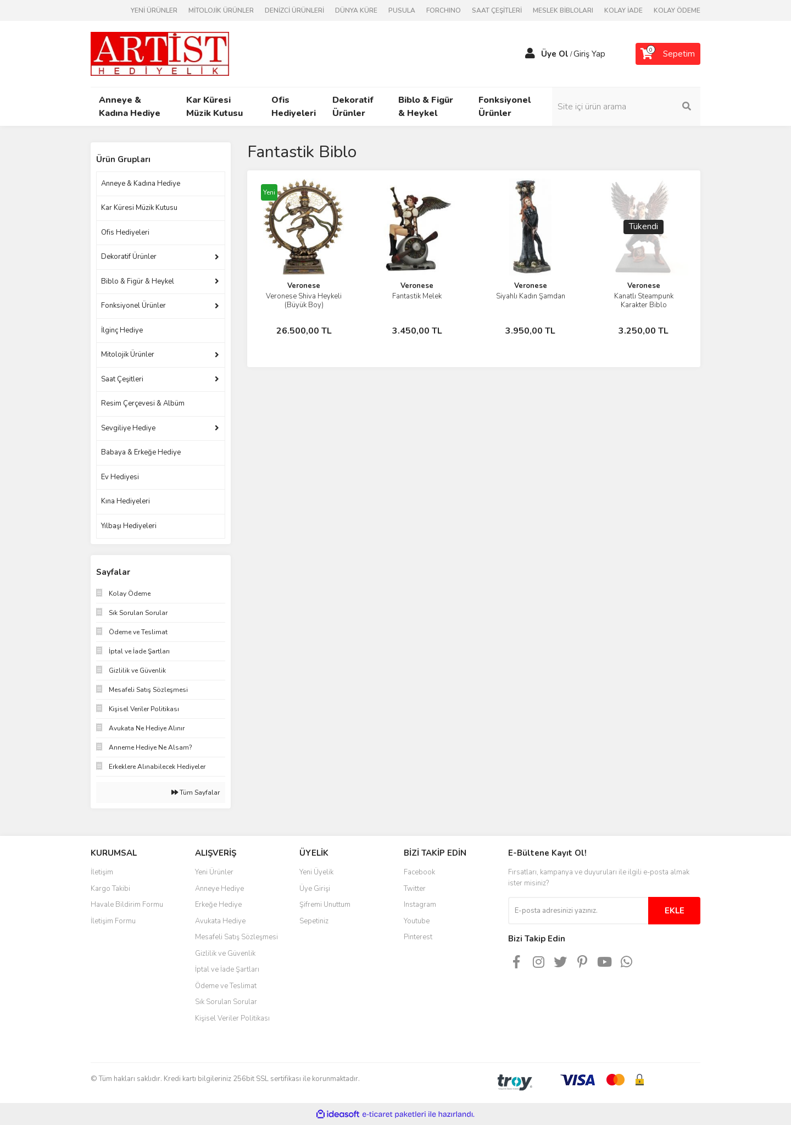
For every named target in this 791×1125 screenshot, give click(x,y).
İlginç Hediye (122, 330)
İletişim (102, 872)
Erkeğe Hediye (218, 905)
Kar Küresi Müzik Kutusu (139, 208)
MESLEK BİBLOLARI (563, 10)
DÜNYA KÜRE (356, 10)
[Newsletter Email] (578, 910)
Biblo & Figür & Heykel (137, 281)
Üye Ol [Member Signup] (555, 53)
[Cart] (668, 54)
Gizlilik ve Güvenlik (225, 953)
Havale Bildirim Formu (127, 905)
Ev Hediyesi (120, 477)
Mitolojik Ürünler (127, 354)
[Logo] (160, 53)
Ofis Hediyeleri (125, 232)
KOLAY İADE (623, 10)
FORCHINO (443, 10)
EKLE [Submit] (674, 910)
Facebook (419, 872)
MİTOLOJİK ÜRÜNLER (221, 10)
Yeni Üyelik (316, 872)
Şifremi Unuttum (324, 905)
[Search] (626, 106)
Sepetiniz (313, 921)
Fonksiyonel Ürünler (133, 306)
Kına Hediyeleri (125, 501)
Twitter (415, 889)
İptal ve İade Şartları (227, 969)
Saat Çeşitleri (122, 379)
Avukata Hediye (220, 921)
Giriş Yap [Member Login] (589, 53)
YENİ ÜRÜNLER (154, 10)
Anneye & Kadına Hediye (140, 184)
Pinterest (418, 937)
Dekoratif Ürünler (129, 257)
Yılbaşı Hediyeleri (129, 526)
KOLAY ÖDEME (677, 10)
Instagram (420, 905)
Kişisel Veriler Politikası (232, 1018)
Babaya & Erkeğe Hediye (141, 452)
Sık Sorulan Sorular (226, 1002)
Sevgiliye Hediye (128, 428)
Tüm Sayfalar (195, 792)
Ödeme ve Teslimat (226, 986)
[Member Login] (530, 54)
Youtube (417, 921)
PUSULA (401, 10)
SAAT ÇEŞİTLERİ (497, 10)
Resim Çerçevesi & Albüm (143, 403)
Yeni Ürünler (214, 872)
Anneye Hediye (219, 889)
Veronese (303, 286)
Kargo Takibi (110, 889)
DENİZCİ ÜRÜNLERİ (294, 10)
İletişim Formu (113, 921)
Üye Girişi (314, 889)
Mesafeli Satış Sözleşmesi (236, 937)
